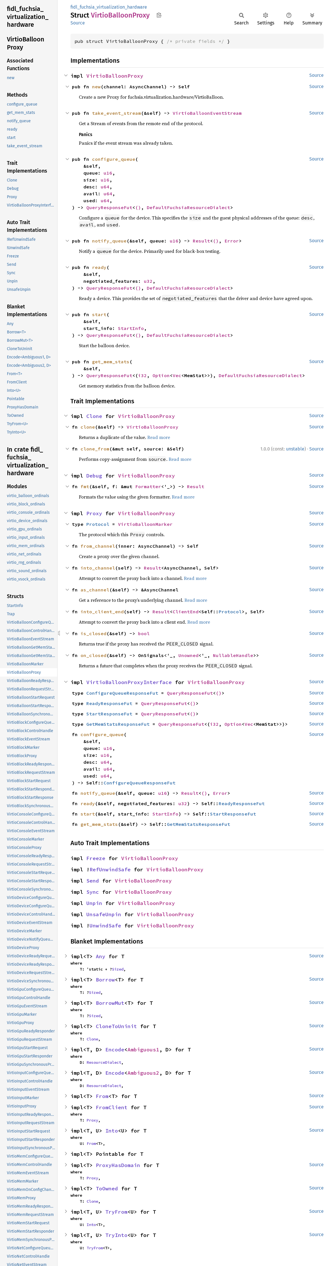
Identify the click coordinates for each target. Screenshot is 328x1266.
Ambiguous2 (143, 1073)
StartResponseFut (109, 714)
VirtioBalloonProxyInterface (129, 682)
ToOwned (107, 1188)
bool (144, 633)
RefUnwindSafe (110, 869)
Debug (94, 475)
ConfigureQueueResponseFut (122, 693)
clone (88, 427)
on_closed (93, 655)
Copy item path (159, 15)
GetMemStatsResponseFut (118, 724)
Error (231, 241)
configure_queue (113, 159)
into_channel (98, 568)
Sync (92, 892)
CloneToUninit (116, 1026)
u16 (108, 173)
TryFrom (116, 1211)
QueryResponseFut (109, 207)
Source (77, 23)
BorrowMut (110, 1003)
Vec (177, 375)
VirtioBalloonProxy (114, 75)
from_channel (98, 546)
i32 (142, 375)
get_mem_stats (110, 361)
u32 (148, 281)
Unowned (188, 655)
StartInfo (131, 328)
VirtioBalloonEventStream (207, 113)
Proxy (94, 513)
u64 (105, 187)
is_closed (93, 633)
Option (161, 375)
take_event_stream (116, 113)
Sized (117, 969)
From (102, 1096)
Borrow (105, 979)
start (99, 314)
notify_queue (109, 241)
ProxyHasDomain (118, 1165)
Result (201, 241)
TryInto (116, 1235)
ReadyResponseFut (109, 703)
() (138, 207)
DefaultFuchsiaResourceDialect (188, 207)
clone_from (95, 449)
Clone (94, 416)
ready (99, 267)
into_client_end (102, 611)
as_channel (95, 590)
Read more (158, 437)
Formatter (148, 486)
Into (111, 1130)
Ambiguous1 (143, 1049)
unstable (295, 449)
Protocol (97, 524)
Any (100, 956)
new (96, 86)
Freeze (95, 858)
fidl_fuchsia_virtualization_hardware (108, 7)
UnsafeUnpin (103, 914)
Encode (114, 1049)
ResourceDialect (104, 1062)
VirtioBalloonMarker (145, 524)
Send (92, 880)
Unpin (94, 903)
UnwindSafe (105, 925)
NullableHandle (233, 655)
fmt (85, 486)
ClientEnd (186, 611)
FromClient (111, 1107)
